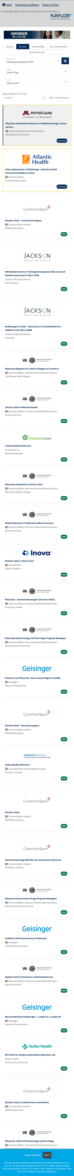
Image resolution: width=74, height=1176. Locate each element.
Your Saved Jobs (37, 52)
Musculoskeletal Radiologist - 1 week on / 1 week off (33, 1016)
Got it (47, 1155)
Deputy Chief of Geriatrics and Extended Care (29, 976)
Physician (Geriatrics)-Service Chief (24, 484)
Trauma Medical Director (18, 445)
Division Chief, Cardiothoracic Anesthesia (27, 1102)
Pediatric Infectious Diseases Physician (26, 938)
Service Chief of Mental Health (21, 407)
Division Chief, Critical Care (19, 560)
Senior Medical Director (17, 764)
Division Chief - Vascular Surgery (22, 725)
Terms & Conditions (27, 4)
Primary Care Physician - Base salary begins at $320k (32, 677)
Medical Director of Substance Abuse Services (29, 522)
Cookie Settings (32, 1155)
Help (7, 4)
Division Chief (12, 812)
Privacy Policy (50, 4)
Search (10, 46)
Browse (22, 46)
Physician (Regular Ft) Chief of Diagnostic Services (32, 368)
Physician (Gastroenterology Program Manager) (31, 898)
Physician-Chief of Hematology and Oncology (29, 1140)
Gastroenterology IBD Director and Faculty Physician (33, 859)
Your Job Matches (58, 46)
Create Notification (59, 97)
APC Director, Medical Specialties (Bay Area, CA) (30, 1054)
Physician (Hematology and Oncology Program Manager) (35, 638)
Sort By (8, 97)
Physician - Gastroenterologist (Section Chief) (30, 599)
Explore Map (38, 46)
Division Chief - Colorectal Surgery (23, 220)
